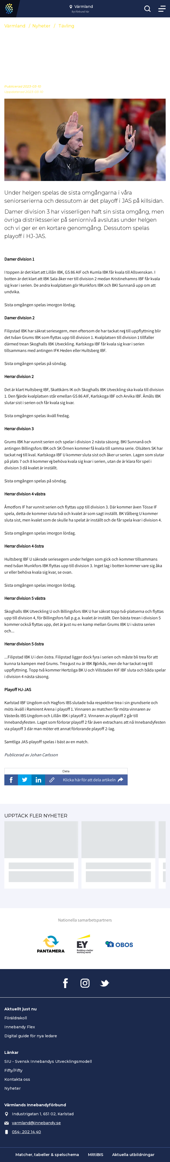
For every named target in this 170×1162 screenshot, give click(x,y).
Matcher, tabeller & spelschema (47, 1154)
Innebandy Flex (19, 1026)
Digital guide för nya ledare (30, 1035)
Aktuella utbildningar (133, 1154)
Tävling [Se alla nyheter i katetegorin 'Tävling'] (66, 26)
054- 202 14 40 (26, 1131)
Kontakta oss (17, 1079)
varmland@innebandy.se (36, 1122)
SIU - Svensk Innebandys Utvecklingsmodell (48, 1061)
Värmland (15, 26)
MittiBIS (95, 1154)
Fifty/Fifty (13, 1070)
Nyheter (41, 26)
